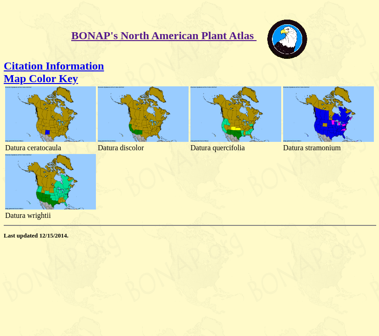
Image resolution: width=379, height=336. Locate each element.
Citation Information (54, 66)
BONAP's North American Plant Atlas (164, 35)
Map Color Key (41, 78)
